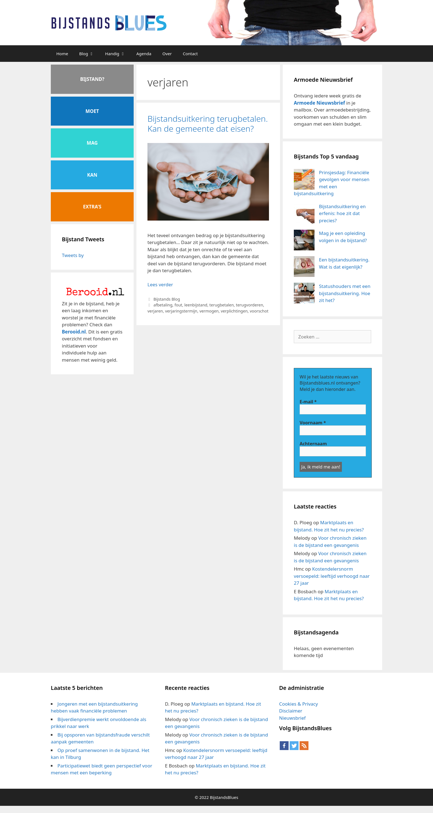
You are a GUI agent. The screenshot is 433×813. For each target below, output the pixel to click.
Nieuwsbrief (292, 718)
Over (167, 53)
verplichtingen (234, 311)
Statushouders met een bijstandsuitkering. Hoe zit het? (344, 293)
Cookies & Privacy (298, 704)
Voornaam (313, 422)
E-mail (308, 401)
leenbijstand (195, 305)
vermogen (209, 311)
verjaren (155, 311)
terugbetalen (221, 305)
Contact (190, 53)
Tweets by (73, 255)
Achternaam (313, 443)
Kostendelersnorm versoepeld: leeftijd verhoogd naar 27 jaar (332, 576)
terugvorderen (249, 305)
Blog (89, 53)
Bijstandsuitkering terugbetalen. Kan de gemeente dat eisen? (207, 123)
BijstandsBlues (224, 797)
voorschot (259, 311)
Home (62, 53)
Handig (118, 53)
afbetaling (163, 305)
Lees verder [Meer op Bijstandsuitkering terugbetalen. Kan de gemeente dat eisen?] (160, 284)
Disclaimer (290, 711)
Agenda (143, 53)
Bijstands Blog (167, 299)
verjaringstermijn (181, 311)
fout (178, 305)
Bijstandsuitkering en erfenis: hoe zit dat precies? (342, 213)
